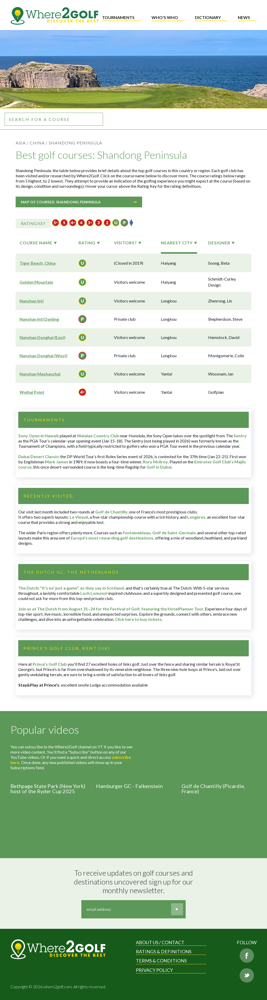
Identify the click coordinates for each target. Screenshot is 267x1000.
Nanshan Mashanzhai (40, 373)
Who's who (164, 17)
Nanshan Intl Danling (39, 319)
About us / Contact (160, 942)
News (244, 17)
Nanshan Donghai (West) (44, 355)
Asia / (22, 142)
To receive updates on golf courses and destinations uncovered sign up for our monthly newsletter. (134, 882)
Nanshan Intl (32, 300)
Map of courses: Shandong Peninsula (79, 202)
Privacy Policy (154, 970)
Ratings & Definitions (163, 951)
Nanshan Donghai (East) (42, 337)
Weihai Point (32, 392)
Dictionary (208, 17)
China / (39, 142)
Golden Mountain (36, 282)
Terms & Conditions (161, 960)
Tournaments (118, 17)
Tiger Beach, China (38, 262)
